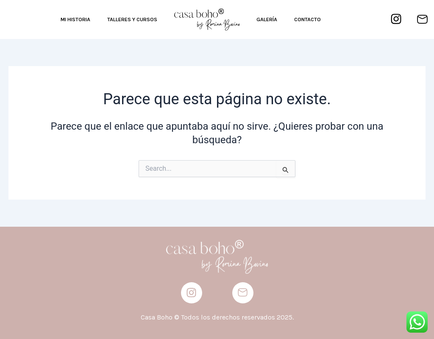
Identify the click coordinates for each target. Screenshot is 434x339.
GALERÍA (266, 19)
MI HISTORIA (75, 19)
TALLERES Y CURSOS (132, 19)
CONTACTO (307, 19)
